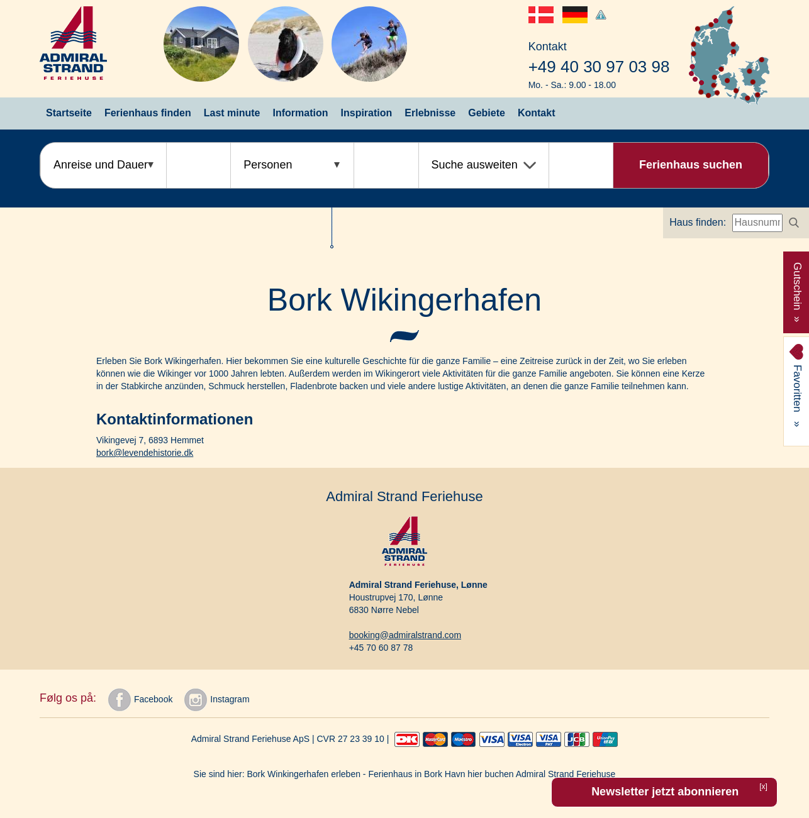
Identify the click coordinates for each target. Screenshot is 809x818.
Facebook (140, 699)
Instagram (216, 699)
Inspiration (367, 113)
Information (300, 113)
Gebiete (486, 113)
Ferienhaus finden (147, 113)
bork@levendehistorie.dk (144, 453)
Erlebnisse (429, 113)
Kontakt (536, 113)
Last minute (232, 113)
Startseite (69, 113)
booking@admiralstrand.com (405, 635)
